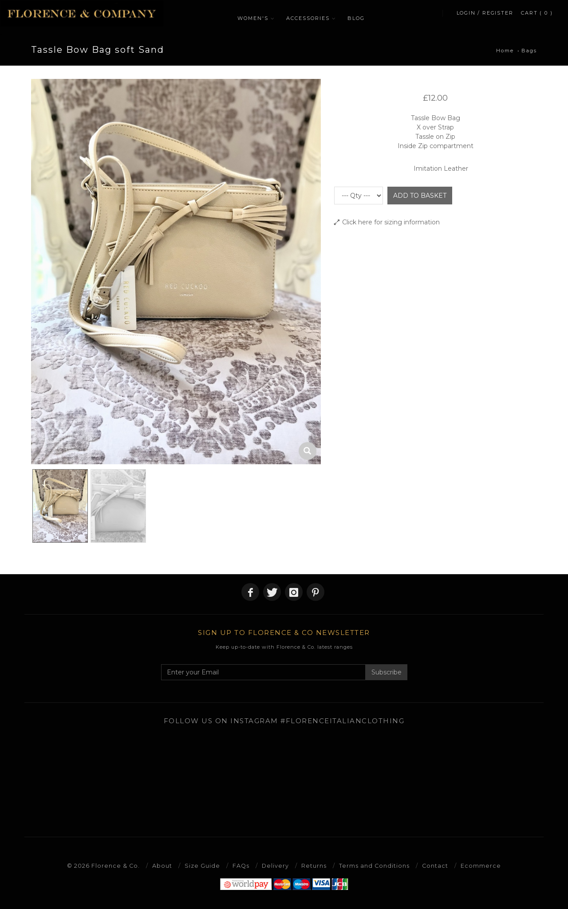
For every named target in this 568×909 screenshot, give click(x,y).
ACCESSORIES (311, 18)
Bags (529, 50)
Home (505, 50)
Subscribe (386, 672)
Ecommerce (482, 865)
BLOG (359, 18)
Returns (314, 865)
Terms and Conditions (374, 865)
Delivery (275, 865)
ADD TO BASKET (419, 196)
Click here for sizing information (387, 222)
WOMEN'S (256, 18)
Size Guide (202, 865)
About (162, 865)
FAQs (240, 865)
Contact (436, 865)
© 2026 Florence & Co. (102, 865)
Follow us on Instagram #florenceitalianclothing (284, 721)
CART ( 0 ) (537, 16)
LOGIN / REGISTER (485, 16)
